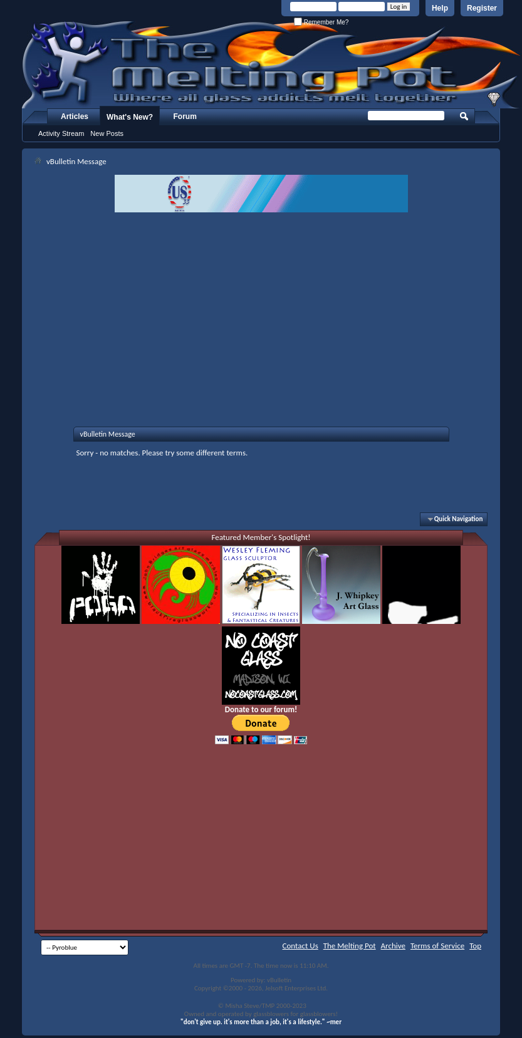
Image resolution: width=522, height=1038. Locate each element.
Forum (185, 116)
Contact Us (300, 945)
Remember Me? (321, 22)
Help (440, 8)
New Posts (106, 133)
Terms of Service (437, 945)
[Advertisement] (261, 306)
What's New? (130, 117)
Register (482, 8)
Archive (393, 945)
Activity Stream (61, 133)
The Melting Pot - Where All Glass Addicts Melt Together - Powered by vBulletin (272, 64)
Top (475, 945)
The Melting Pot (349, 945)
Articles (74, 116)
